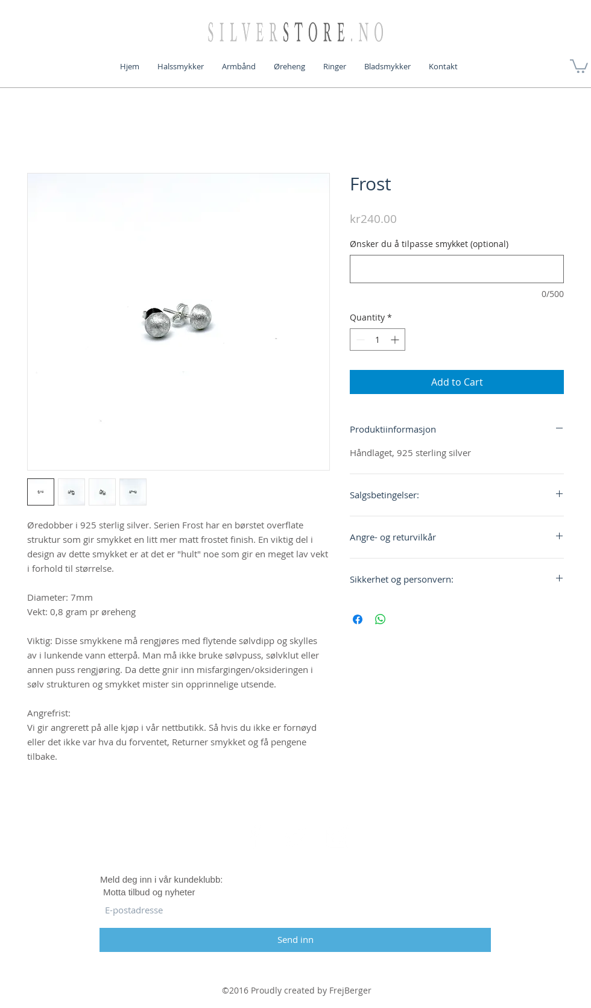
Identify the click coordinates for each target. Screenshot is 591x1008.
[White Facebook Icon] (254, 837)
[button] (579, 65)
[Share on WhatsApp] (380, 619)
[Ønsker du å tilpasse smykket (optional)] (456, 269)
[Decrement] (359, 339)
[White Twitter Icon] (295, 837)
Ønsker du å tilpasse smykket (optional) (429, 243)
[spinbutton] (377, 339)
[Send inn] (295, 940)
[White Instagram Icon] (337, 837)
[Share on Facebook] (357, 619)
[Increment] (395, 339)
